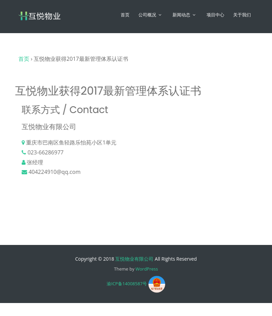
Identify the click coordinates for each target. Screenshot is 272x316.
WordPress (147, 269)
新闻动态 (181, 15)
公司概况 (147, 15)
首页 (125, 15)
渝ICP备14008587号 (127, 284)
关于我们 (242, 15)
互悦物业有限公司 (134, 259)
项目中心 (215, 15)
